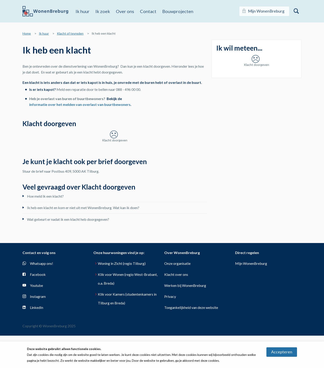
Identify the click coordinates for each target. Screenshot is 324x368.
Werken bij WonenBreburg (185, 295)
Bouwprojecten (177, 11)
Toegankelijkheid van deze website (191, 317)
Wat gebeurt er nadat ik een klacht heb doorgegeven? (68, 229)
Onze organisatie (177, 273)
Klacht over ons (176, 284)
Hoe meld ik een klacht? (45, 206)
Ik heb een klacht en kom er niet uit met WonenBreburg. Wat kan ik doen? (83, 218)
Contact (148, 11)
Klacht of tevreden (70, 33)
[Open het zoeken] (296, 11)
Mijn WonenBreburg (251, 273)
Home (26, 33)
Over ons (125, 11)
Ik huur (83, 11)
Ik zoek (102, 11)
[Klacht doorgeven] (114, 142)
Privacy (170, 306)
